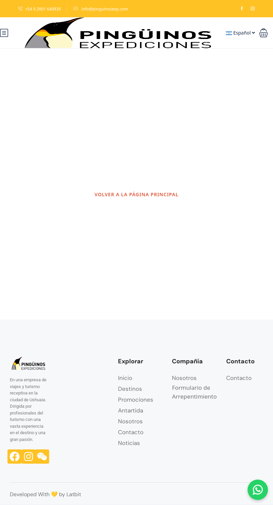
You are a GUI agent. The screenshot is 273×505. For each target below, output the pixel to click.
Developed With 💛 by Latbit (45, 494)
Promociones (135, 399)
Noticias (129, 443)
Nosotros (130, 421)
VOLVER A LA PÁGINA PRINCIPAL (137, 194)
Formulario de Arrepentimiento (194, 392)
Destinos (130, 388)
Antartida (130, 410)
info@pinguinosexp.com (100, 9)
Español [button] (240, 32)
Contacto (130, 432)
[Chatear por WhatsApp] (258, 490)
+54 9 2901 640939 (39, 9)
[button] (263, 32)
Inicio (125, 378)
